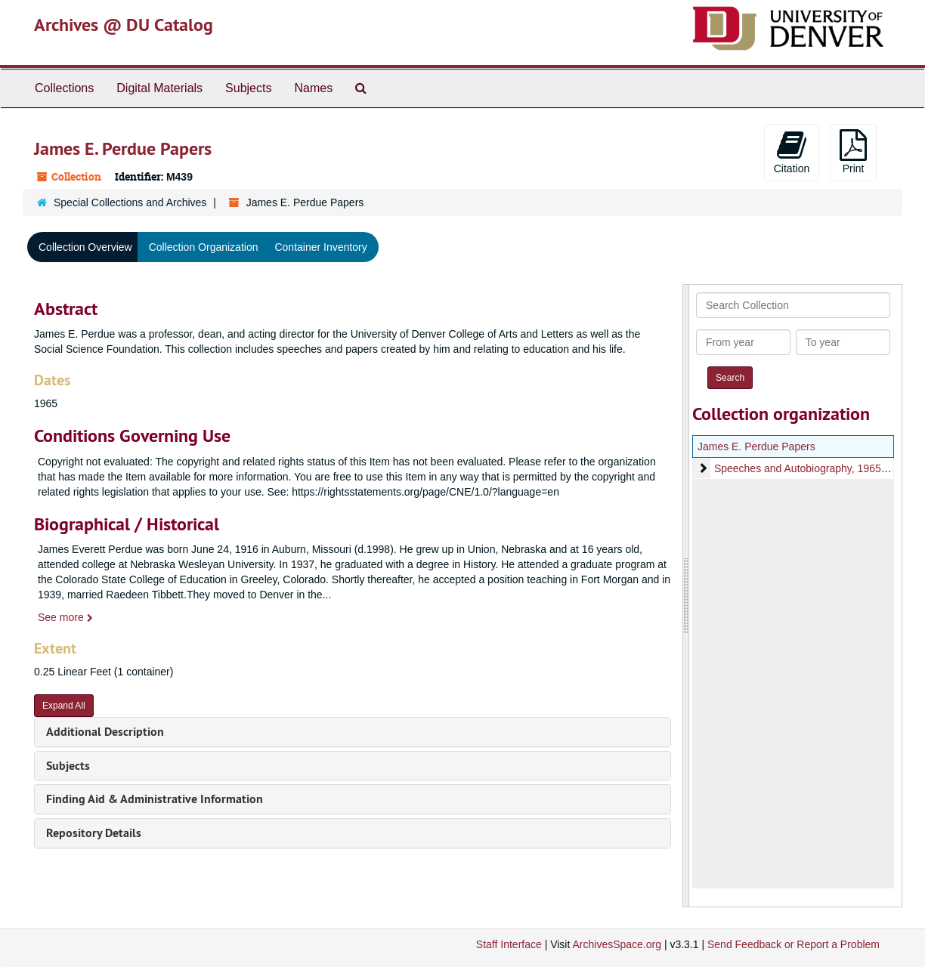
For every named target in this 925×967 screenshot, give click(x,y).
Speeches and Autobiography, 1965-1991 (811, 468)
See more (65, 617)
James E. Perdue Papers (756, 446)
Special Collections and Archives (130, 202)
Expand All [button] (63, 705)
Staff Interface (509, 944)
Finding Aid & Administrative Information (154, 799)
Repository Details (93, 833)
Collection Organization (203, 247)
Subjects (248, 88)
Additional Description (105, 732)
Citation (791, 152)
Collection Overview (85, 247)
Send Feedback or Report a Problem (793, 944)
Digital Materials (159, 88)
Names (313, 88)
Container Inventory (320, 247)
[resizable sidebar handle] (686, 596)
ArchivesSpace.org (616, 944)
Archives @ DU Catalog (123, 24)
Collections (64, 88)
